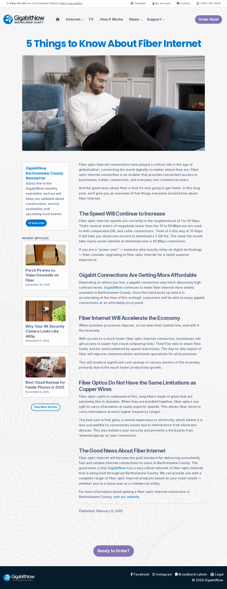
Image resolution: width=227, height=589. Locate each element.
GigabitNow (110, 290)
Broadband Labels (191, 574)
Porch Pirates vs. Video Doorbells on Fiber (39, 278)
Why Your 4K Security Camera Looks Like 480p (42, 334)
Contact (183, 3)
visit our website (124, 500)
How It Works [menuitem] (111, 19)
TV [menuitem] (91, 19)
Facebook (140, 574)
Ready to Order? (114, 553)
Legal (217, 574)
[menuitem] (58, 19)
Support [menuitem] (154, 19)
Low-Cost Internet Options (44, 3)
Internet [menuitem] (73, 19)
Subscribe (33, 225)
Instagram (162, 574)
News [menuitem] (134, 19)
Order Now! (208, 19)
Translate (138, 3)
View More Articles (43, 409)
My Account (161, 3)
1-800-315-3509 (209, 3)
